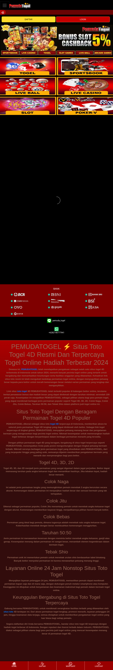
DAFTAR (28, 19)
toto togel (22, 391)
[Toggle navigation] (4, 5)
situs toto (8, 611)
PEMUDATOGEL (29, 369)
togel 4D (54, 424)
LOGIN (83, 19)
